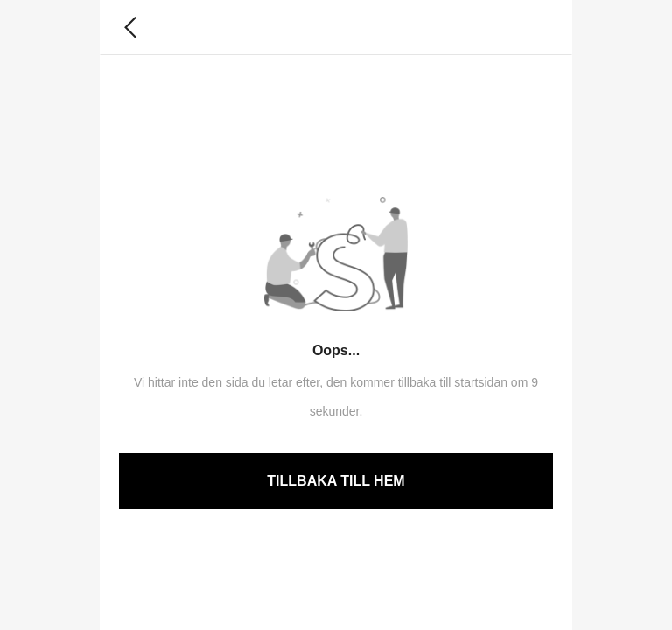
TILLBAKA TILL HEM (335, 480)
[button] (131, 27)
